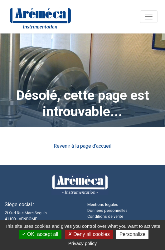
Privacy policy (82, 243)
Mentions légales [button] (102, 204)
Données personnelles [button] (107, 210)
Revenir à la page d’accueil (82, 146)
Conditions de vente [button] (105, 216)
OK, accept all (40, 234)
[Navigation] (149, 16)
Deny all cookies (89, 234)
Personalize (132, 234)
